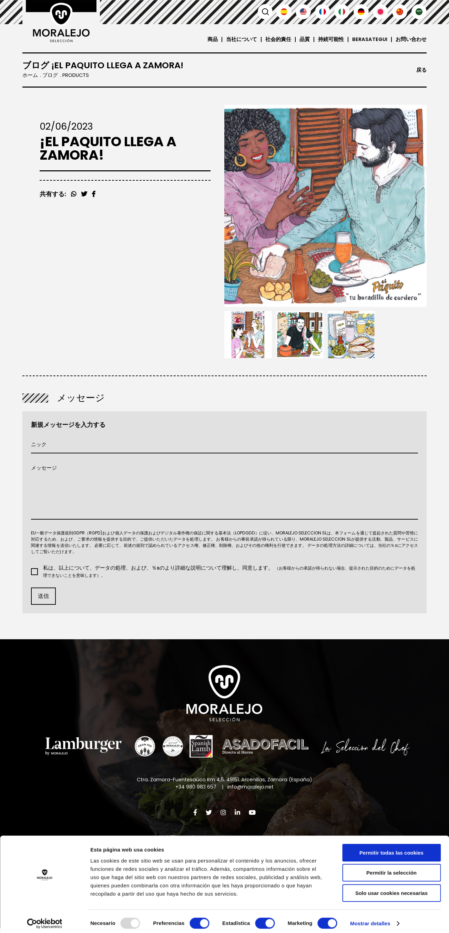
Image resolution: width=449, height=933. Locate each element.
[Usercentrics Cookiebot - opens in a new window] (44, 919)
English (303, 11)
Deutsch (361, 11)
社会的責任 (277, 39)
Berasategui (369, 39)
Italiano (341, 11)
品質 (303, 39)
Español (284, 11)
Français (322, 11)
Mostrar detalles (370, 919)
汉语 (399, 11)
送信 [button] (43, 598)
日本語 (380, 11)
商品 (211, 39)
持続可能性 (330, 39)
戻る (421, 70)
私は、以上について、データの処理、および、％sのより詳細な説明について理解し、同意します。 (228, 573)
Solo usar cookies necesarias (391, 889)
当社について (240, 39)
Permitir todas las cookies (391, 849)
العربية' (419, 11)
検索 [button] (264, 11)
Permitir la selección (391, 869)
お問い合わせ (411, 39)
